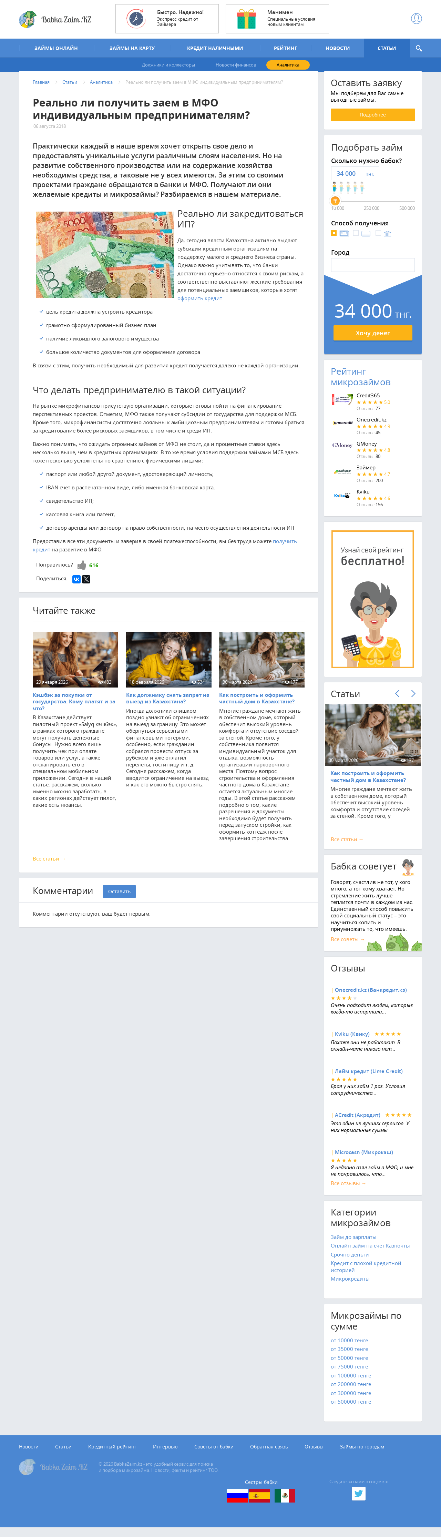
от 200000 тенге (351, 1392)
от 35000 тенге (349, 1357)
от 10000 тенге (349, 1348)
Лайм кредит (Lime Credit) (369, 1079)
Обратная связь (269, 1455)
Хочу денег (373, 341)
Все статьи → (49, 866)
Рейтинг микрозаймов (361, 385)
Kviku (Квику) (352, 1042)
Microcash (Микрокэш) (364, 1160)
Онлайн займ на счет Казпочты (370, 1253)
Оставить (119, 899)
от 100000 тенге (351, 1383)
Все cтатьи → (347, 847)
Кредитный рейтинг (112, 1455)
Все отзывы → (349, 1191)
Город (340, 261)
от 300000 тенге (351, 1401)
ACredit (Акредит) (357, 1123)
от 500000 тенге (351, 1409)
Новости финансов (236, 66)
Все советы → (348, 947)
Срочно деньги (350, 1262)
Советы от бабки (214, 1455)
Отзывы (314, 1455)
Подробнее (373, 123)
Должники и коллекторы (168, 66)
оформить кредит (199, 306)
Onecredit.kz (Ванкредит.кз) (371, 998)
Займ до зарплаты (354, 1245)
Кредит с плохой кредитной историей (366, 1275)
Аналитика (288, 66)
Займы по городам (362, 1455)
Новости (29, 1455)
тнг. (370, 182)
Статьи (63, 1455)
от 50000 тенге (349, 1366)
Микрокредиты (350, 1286)
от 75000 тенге (349, 1374)
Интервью (165, 1455)
